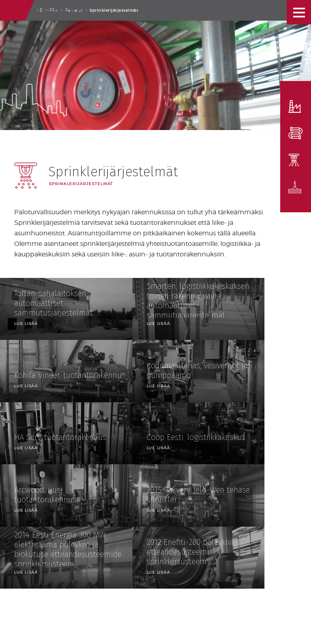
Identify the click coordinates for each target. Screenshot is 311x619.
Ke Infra (47, 10)
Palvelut (74, 10)
